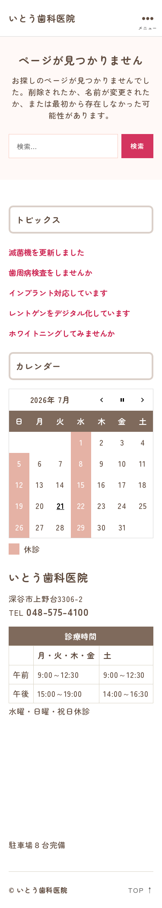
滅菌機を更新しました (47, 252)
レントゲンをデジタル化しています (69, 312)
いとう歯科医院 (42, 18)
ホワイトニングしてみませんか (62, 333)
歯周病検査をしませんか (50, 272)
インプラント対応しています (58, 292)
